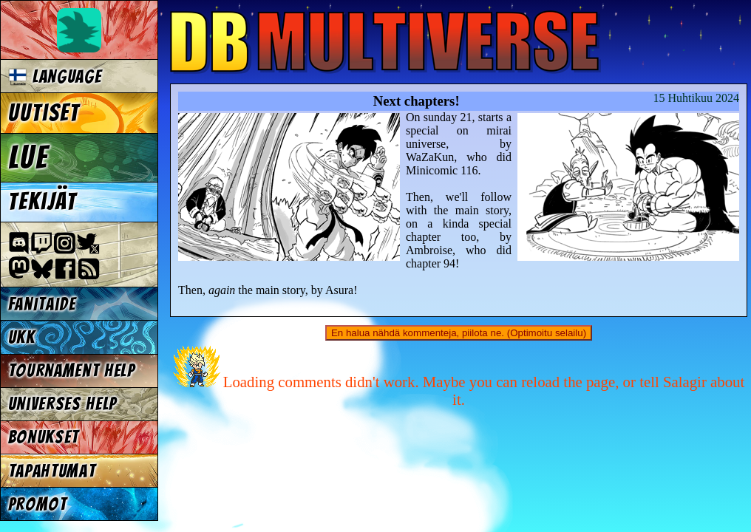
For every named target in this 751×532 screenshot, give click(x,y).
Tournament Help (71, 370)
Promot (37, 504)
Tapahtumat (52, 471)
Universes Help (63, 404)
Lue (28, 157)
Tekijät (43, 201)
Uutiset (44, 113)
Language (55, 76)
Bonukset (43, 437)
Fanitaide (42, 304)
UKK (21, 337)
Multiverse (385, 42)
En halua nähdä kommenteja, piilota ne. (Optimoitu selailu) (458, 332)
